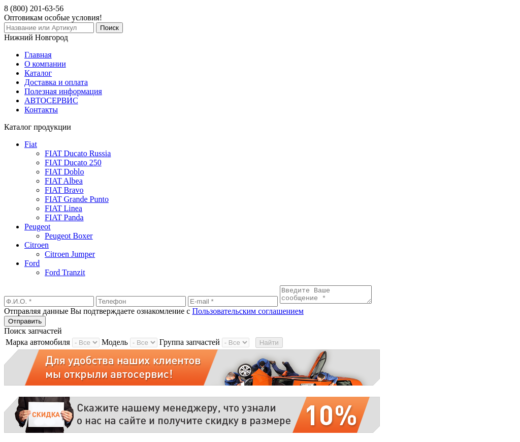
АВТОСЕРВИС (51, 100)
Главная (38, 54)
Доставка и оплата (56, 82)
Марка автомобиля (38, 345)
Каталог (38, 73)
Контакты (41, 109)
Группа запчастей (189, 345)
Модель (115, 345)
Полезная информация (63, 91)
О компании (45, 64)
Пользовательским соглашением (248, 314)
